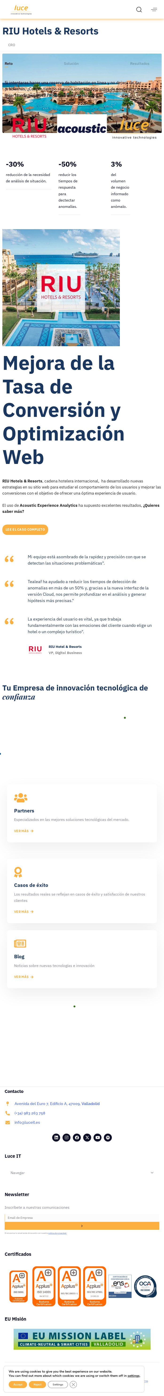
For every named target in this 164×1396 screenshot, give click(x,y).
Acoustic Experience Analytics (49, 505)
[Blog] (82, 959)
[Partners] (82, 813)
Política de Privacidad (60, 1381)
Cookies (92, 1381)
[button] (140, 9)
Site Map (112, 1381)
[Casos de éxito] (82, 891)
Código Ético (137, 1381)
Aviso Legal (25, 1381)
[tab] (9, 63)
